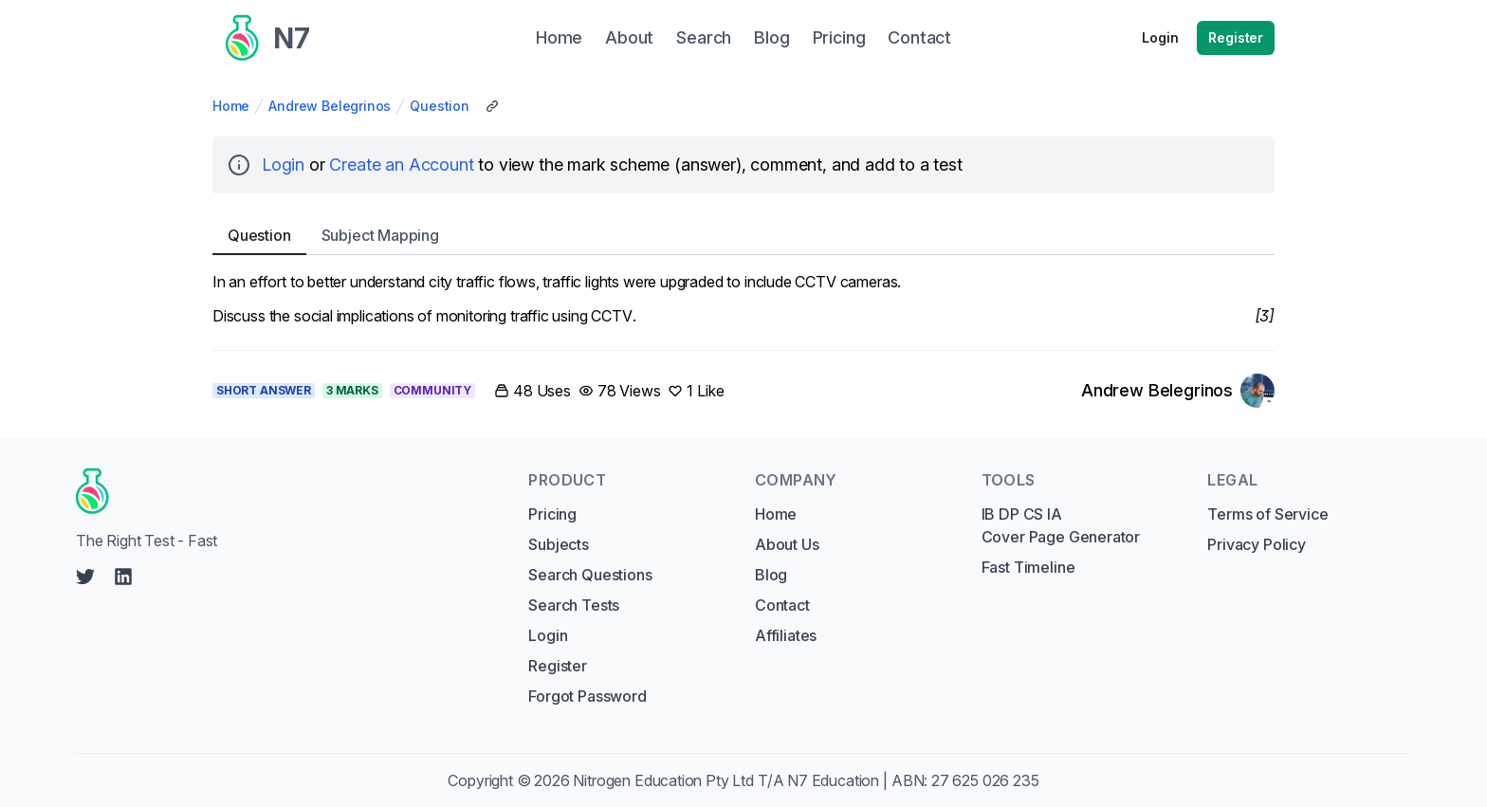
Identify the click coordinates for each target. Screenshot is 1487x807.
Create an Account (401, 164)
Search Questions (590, 574)
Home (230, 106)
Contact (782, 605)
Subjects (558, 544)
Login (1160, 37)
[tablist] (743, 235)
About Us (787, 544)
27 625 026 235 (985, 780)
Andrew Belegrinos (329, 106)
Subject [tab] (380, 235)
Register (1235, 37)
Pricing (552, 513)
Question (439, 106)
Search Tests (573, 605)
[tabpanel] (743, 298)
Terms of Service (1267, 513)
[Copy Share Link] (492, 106)
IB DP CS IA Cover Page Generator (1061, 525)
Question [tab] (259, 235)
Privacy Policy (1256, 544)
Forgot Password (587, 696)
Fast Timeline (1028, 567)
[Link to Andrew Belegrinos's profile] (1178, 391)
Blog (771, 574)
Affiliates (786, 635)
